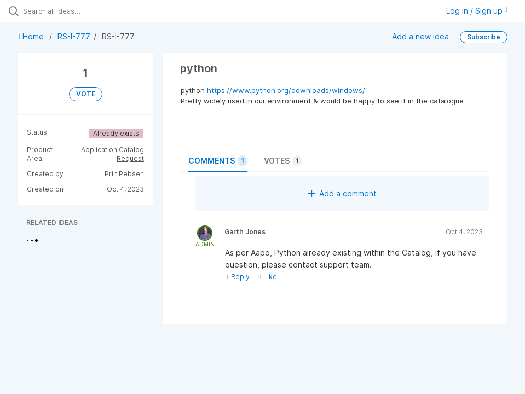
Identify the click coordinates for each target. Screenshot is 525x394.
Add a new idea (420, 36)
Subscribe (483, 37)
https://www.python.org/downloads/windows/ (286, 90)
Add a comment (342, 193)
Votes (283, 160)
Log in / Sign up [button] (476, 10)
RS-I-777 (73, 36)
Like (267, 277)
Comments (217, 160)
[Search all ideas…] (74, 11)
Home (32, 36)
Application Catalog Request (112, 154)
